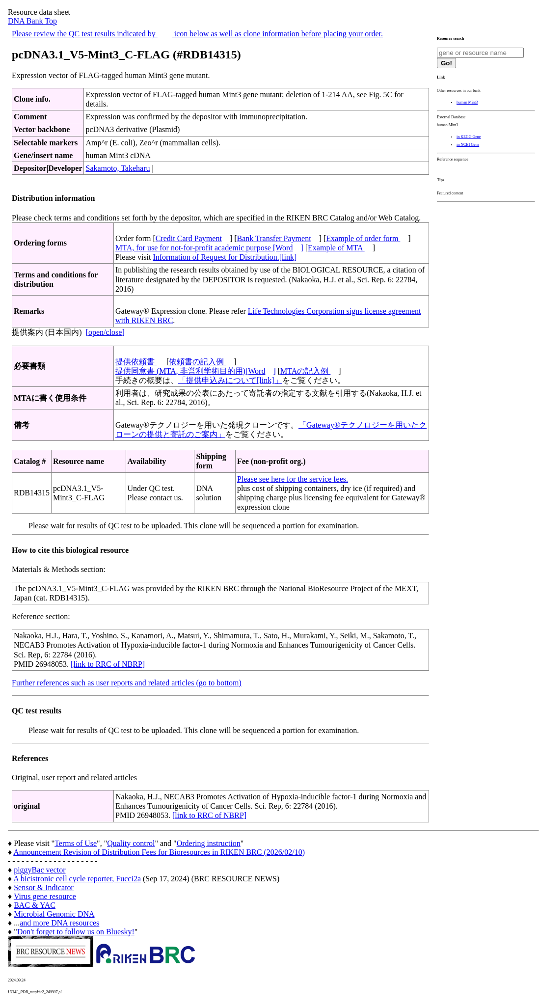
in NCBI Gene (468, 144)
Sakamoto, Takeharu (117, 168)
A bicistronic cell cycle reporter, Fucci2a (77, 878)
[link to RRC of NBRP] (108, 664)
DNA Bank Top (32, 21)
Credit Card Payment (189, 238)
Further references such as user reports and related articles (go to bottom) (127, 683)
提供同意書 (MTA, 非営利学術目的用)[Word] (195, 371)
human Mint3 (467, 102)
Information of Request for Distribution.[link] (224, 257)
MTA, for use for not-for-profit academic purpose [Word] (209, 248)
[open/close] (105, 332)
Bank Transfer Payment (274, 238)
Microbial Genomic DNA (54, 914)
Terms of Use (75, 843)
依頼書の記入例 (197, 361)
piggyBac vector (39, 870)
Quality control (131, 843)
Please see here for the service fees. (292, 479)
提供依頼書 (136, 361)
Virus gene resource (45, 896)
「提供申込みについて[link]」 (230, 380)
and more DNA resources (59, 923)
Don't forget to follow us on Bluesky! (76, 931)
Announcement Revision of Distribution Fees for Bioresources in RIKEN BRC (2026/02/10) (159, 852)
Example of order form (363, 238)
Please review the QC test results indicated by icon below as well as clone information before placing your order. (197, 33)
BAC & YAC (34, 905)
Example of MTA (336, 248)
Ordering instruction (209, 843)
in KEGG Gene (469, 137)
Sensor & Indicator (44, 887)
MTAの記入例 (305, 371)
